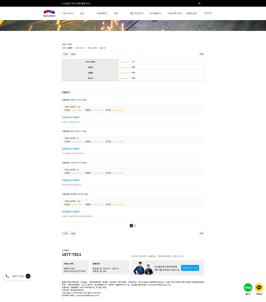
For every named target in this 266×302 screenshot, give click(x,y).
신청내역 (208, 13)
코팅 (115, 13)
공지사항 (142, 256)
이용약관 (65, 290)
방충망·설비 (191, 13)
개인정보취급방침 (77, 290)
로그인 (180, 256)
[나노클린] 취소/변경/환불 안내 (76, 3)
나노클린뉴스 (152, 256)
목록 (201, 54)
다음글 (72, 54)
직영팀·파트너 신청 (190, 268)
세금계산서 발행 (164, 256)
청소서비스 (68, 13)
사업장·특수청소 (175, 13)
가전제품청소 (155, 13)
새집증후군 (102, 13)
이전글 (65, 54)
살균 (82, 13)
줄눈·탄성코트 (136, 13)
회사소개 (134, 256)
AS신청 (174, 256)
